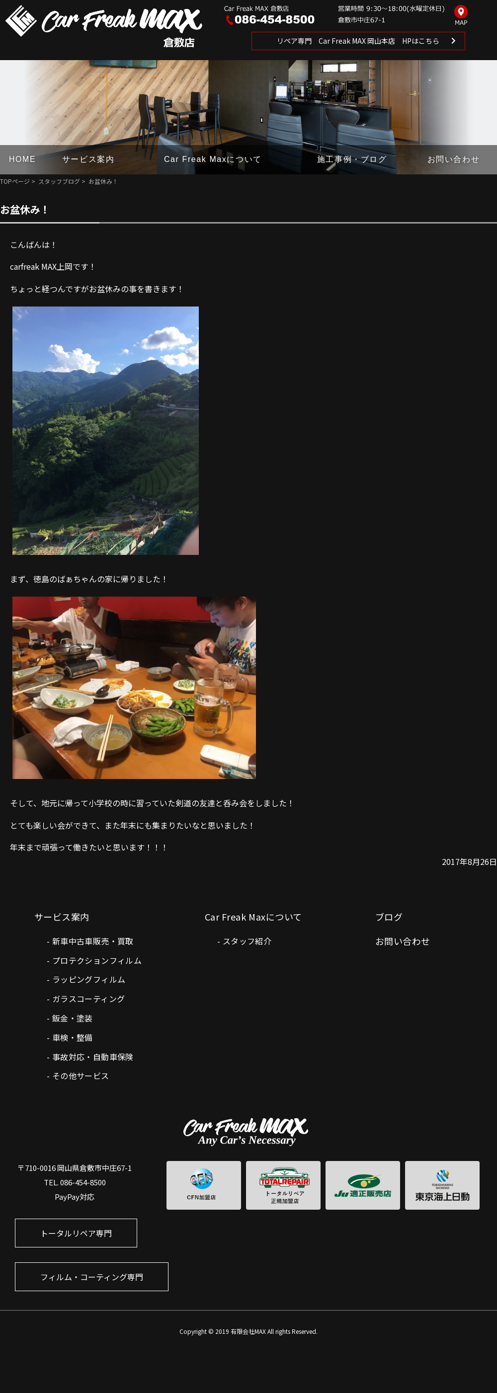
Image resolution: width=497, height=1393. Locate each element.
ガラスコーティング (88, 999)
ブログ (389, 916)
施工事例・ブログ (352, 159)
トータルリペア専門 (76, 1233)
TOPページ (15, 181)
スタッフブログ (59, 181)
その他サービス (80, 1076)
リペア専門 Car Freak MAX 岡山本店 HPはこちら (358, 41)
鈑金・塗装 (72, 1018)
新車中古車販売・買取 (93, 941)
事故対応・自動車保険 (93, 1057)
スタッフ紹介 (247, 941)
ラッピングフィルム (89, 979)
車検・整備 (72, 1037)
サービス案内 (88, 159)
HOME (22, 159)
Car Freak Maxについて (213, 159)
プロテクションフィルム (97, 960)
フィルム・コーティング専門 (91, 1277)
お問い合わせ (453, 159)
